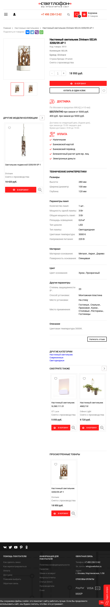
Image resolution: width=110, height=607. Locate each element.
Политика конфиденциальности (55, 564)
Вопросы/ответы (47, 577)
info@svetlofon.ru (93, 566)
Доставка (7, 574)
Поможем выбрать (12, 579)
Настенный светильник (61, 355)
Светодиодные (57, 361)
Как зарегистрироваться (15, 566)
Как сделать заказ (12, 562)
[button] (17, 89)
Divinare (9, 173)
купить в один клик (75, 91)
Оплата (6, 570)
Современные (56, 358)
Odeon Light (85, 412)
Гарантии (44, 568)
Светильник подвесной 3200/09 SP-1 (23, 164)
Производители (47, 585)
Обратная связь (10, 583)
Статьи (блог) (46, 581)
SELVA (64, 50)
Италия (68, 58)
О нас (42, 590)
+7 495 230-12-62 (50, 14)
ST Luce (55, 412)
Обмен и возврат (47, 573)
